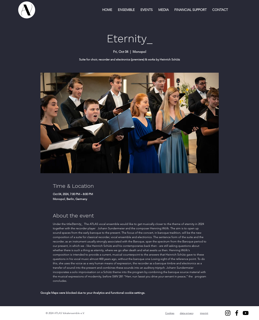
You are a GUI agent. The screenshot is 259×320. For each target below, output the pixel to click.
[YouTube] (245, 313)
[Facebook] (236, 313)
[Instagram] (227, 313)
